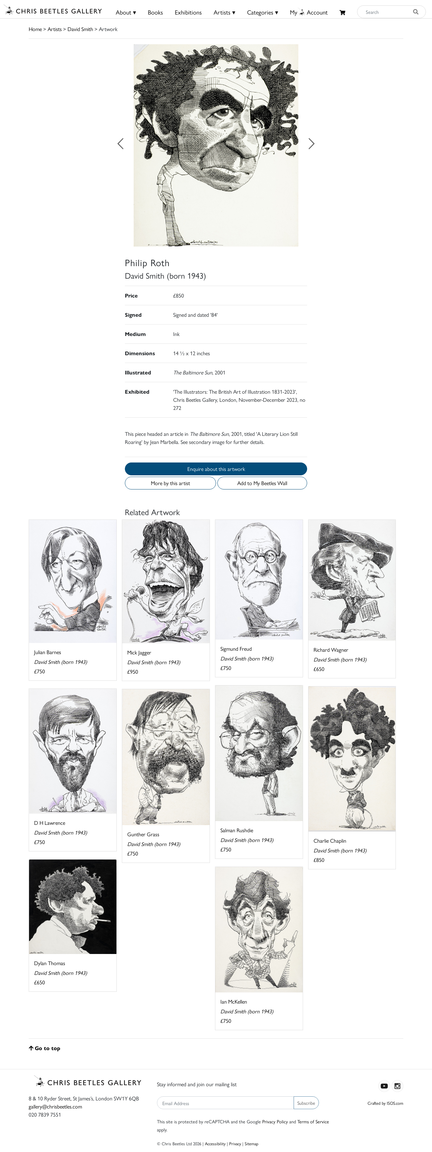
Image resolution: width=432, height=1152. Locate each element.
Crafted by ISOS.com (385, 1103)
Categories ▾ (262, 12)
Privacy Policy (275, 1121)
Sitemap (252, 1143)
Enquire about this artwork (216, 469)
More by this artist (170, 483)
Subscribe (306, 1102)
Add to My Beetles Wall (262, 483)
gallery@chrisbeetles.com (55, 1106)
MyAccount (309, 12)
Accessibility (215, 1143)
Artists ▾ (224, 12)
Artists (55, 29)
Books (155, 12)
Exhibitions (188, 12)
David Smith (80, 29)
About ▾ (126, 12)
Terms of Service (313, 1121)
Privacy (235, 1143)
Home (35, 29)
